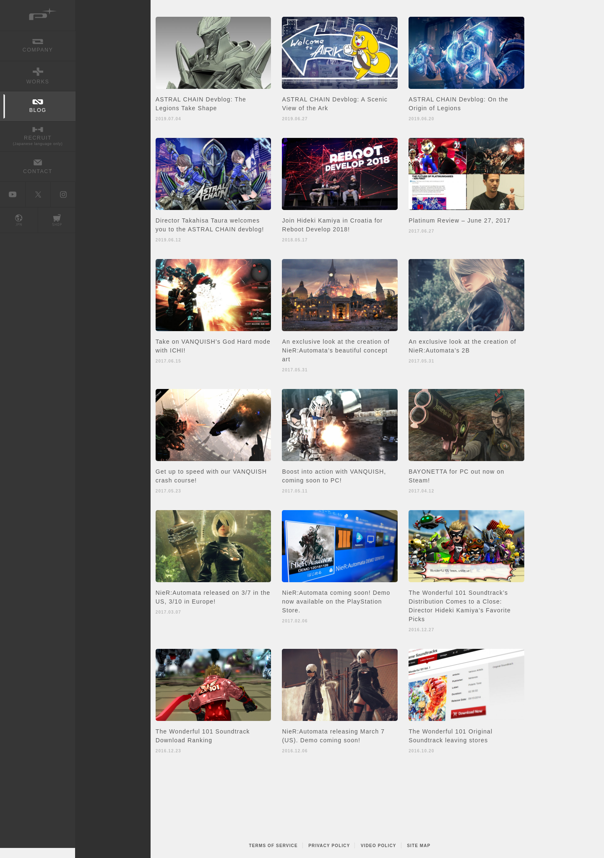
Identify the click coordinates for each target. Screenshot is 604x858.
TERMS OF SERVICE (273, 845)
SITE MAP (418, 845)
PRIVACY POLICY (329, 845)
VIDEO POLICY (378, 845)
